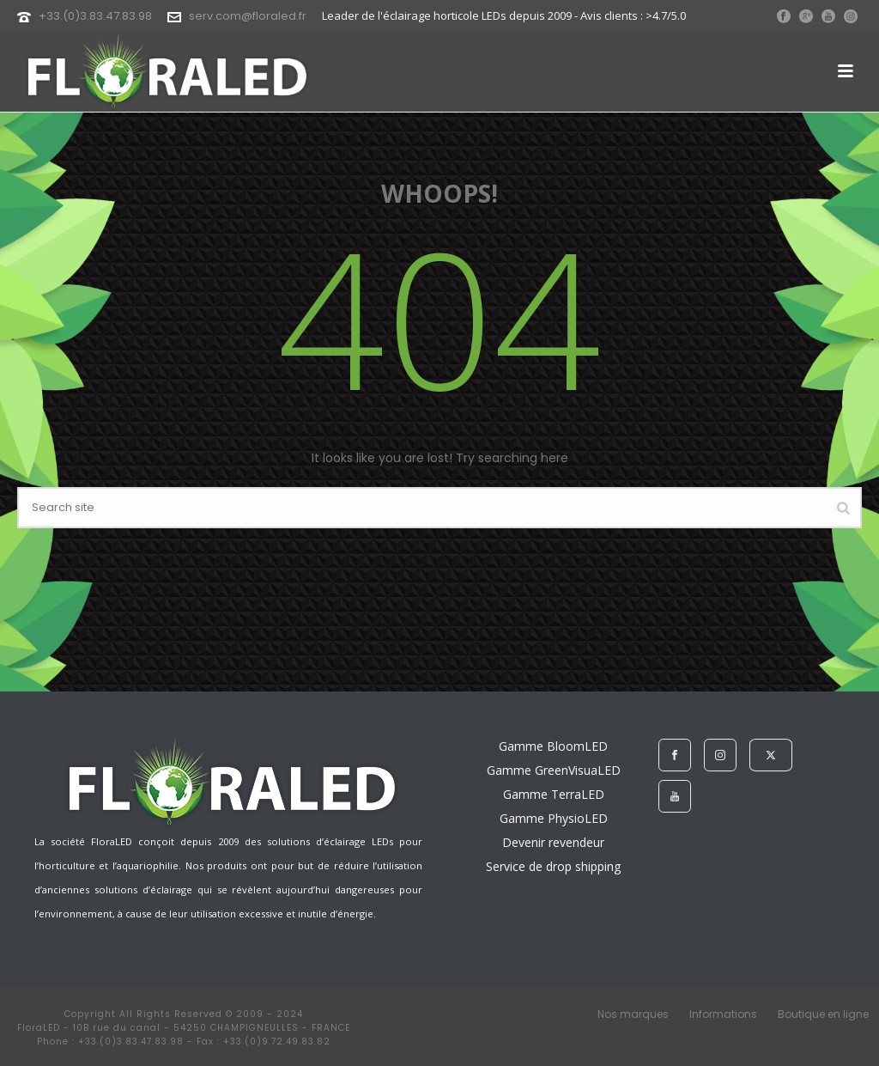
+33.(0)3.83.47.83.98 (95, 16)
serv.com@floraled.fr (247, 16)
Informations (723, 1014)
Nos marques (633, 1014)
